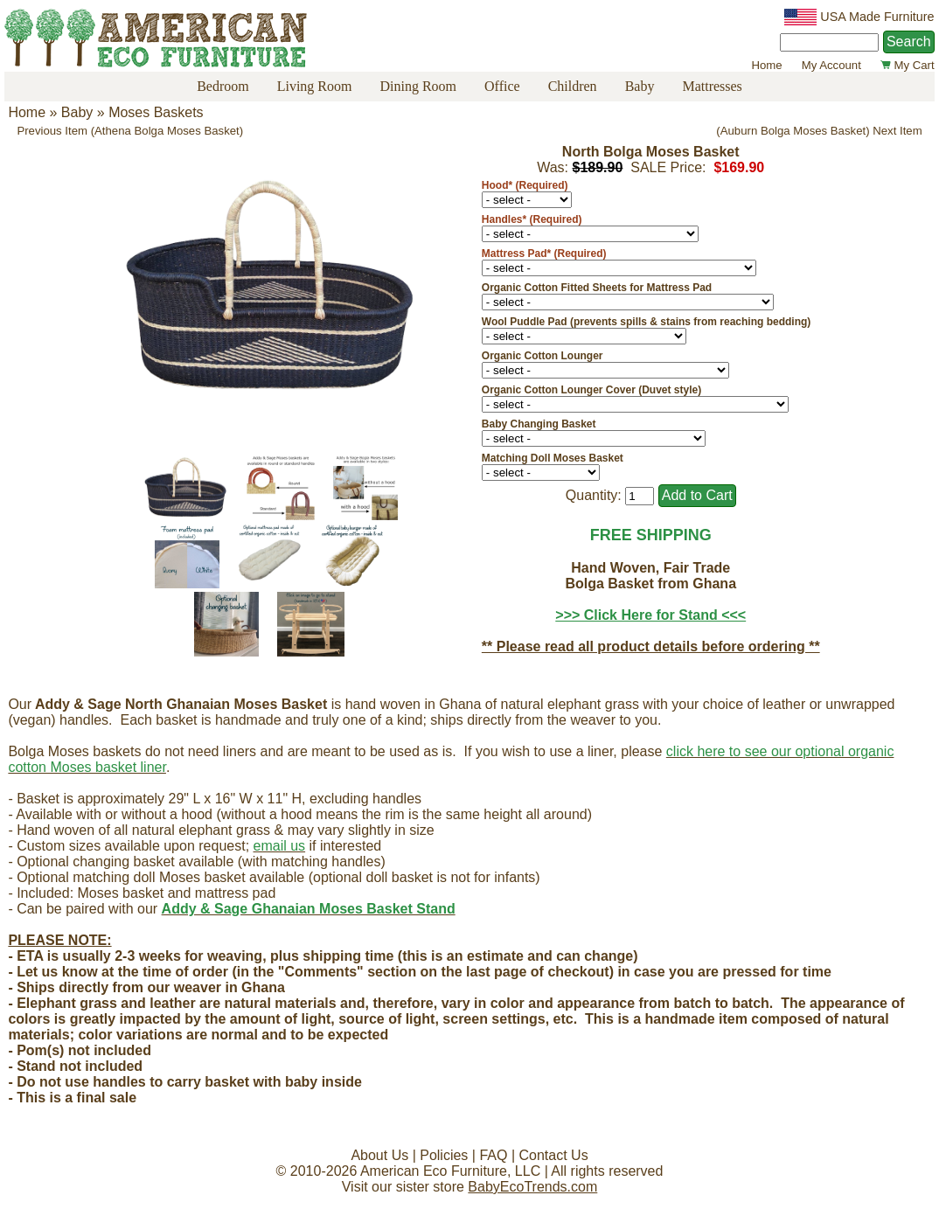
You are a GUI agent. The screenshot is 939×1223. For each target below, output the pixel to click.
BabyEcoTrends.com (532, 1186)
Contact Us (553, 1155)
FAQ (493, 1155)
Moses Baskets (155, 112)
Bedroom (223, 86)
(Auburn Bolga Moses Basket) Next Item (819, 130)
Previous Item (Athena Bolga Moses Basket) (130, 130)
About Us (379, 1155)
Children (572, 86)
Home (766, 65)
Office (502, 86)
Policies (444, 1155)
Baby (640, 86)
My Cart (907, 65)
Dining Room (417, 86)
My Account (831, 65)
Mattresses (711, 86)
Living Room (314, 86)
